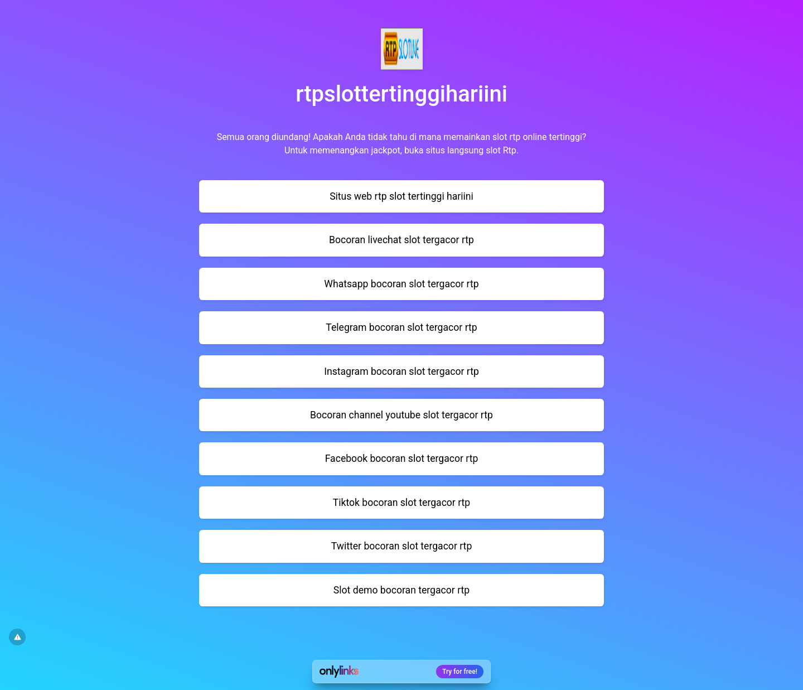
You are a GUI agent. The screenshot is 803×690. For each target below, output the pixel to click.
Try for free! (459, 671)
